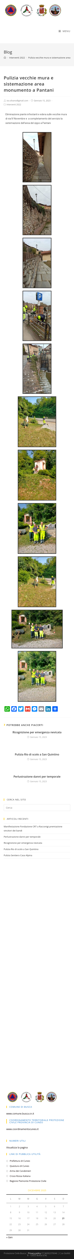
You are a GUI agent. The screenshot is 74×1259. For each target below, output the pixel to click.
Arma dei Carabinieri (20, 1170)
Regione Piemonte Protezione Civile (28, 1180)
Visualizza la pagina (17, 1147)
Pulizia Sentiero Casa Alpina (18, 855)
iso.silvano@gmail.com (17, 100)
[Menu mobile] (64, 31)
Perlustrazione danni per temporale (37, 776)
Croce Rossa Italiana (20, 1176)
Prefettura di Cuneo (20, 1160)
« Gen (9, 1237)
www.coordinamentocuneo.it (22, 1129)
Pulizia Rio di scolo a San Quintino (37, 754)
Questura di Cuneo (19, 1165)
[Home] (5, 57)
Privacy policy (34, 1253)
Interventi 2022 (14, 104)
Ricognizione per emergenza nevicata (37, 732)
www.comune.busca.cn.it (20, 1113)
